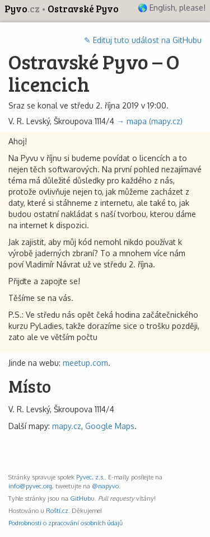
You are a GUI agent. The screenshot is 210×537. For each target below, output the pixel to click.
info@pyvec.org (30, 486)
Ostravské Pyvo (83, 8)
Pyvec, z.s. (90, 477)
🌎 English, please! (172, 7)
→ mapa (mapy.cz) (149, 121)
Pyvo (22, 8)
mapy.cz (66, 426)
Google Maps (109, 426)
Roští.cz (57, 510)
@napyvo (105, 486)
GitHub (80, 498)
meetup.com (85, 363)
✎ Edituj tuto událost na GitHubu (143, 40)
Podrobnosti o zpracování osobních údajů (65, 523)
